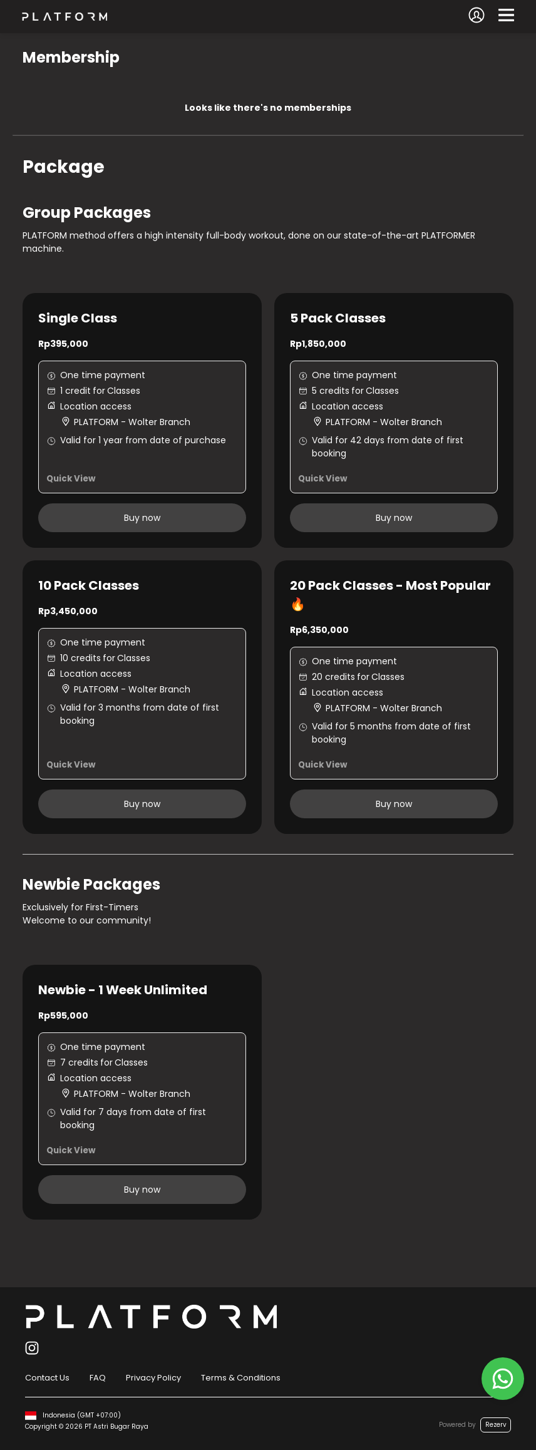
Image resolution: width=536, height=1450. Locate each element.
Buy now (142, 518)
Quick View (71, 479)
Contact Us (47, 1378)
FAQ (98, 1378)
